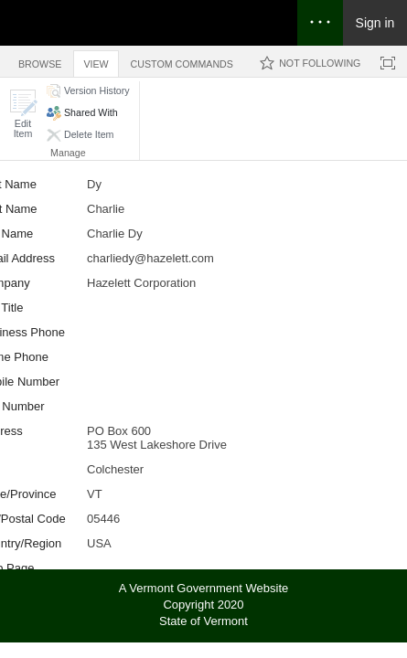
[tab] (39, 61)
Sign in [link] (375, 23)
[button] (23, 113)
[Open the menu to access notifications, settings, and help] (320, 23)
